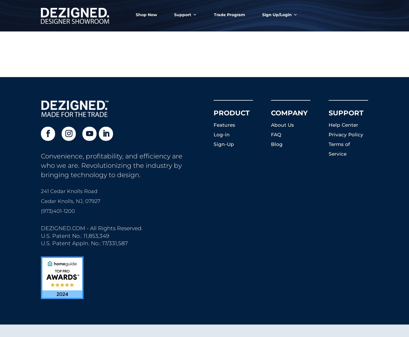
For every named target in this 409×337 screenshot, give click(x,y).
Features (224, 125)
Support (185, 15)
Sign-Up (224, 144)
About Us (282, 125)
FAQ (276, 134)
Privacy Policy (346, 134)
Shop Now (146, 14)
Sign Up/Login (279, 15)
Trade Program (229, 14)
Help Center (343, 125)
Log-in (222, 134)
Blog (277, 144)
